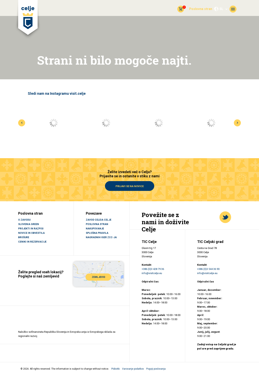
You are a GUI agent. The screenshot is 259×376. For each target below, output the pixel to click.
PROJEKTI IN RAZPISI (30, 228)
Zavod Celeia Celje (98, 219)
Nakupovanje (95, 228)
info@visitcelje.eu (152, 273)
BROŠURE (23, 237)
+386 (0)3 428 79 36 (153, 268)
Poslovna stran (200, 9)
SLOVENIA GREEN (28, 224)
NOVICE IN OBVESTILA (31, 233)
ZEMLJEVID (98, 277)
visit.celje (78, 93)
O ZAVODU (24, 219)
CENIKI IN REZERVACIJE (32, 241)
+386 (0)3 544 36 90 (208, 268)
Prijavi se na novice (130, 186)
